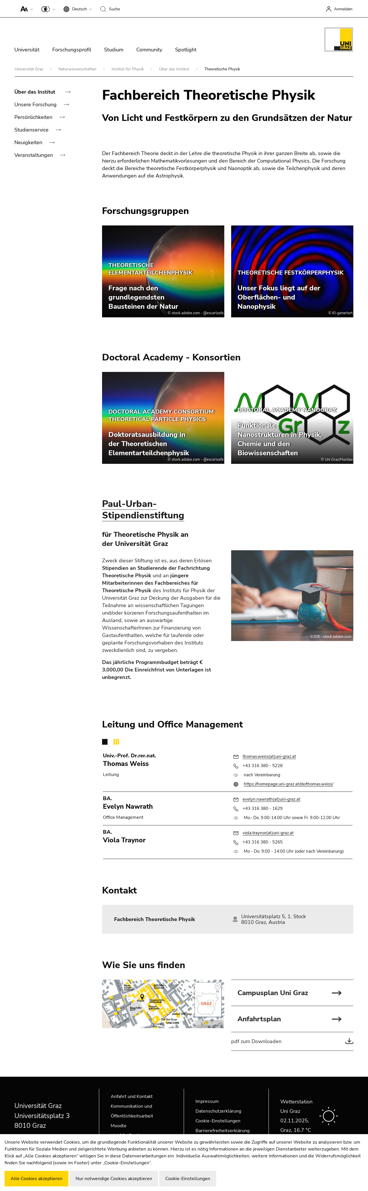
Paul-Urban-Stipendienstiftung (143, 510)
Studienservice (32, 129)
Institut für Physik (128, 69)
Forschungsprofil (71, 49)
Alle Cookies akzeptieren (36, 1178)
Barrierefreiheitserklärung (222, 1131)
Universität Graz (29, 69)
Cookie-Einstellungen (217, 1121)
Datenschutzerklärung (218, 1111)
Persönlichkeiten (34, 117)
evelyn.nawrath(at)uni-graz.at (271, 799)
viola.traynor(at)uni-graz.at (268, 833)
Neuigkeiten (29, 142)
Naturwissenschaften (77, 69)
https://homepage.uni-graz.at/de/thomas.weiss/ (288, 784)
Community (149, 49)
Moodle (118, 1126)
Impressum (207, 1101)
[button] (25, 8)
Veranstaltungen (34, 155)
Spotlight (185, 49)
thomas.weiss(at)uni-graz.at (269, 756)
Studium (113, 49)
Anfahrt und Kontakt (132, 1096)
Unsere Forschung (36, 104)
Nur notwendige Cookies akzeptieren (114, 1178)
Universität (26, 49)
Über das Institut (174, 69)
